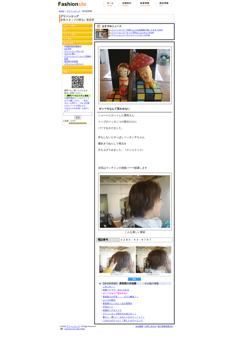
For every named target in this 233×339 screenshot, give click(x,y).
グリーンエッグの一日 (74, 51)
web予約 (67, 49)
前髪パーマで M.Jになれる (116, 290)
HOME (61, 11)
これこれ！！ (109, 286)
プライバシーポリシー (74, 64)
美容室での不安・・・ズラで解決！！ (121, 296)
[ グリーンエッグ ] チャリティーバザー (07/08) (130, 35)
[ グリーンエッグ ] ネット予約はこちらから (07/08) (132, 32)
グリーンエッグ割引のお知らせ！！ (119, 313)
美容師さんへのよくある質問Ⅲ (117, 303)
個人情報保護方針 (165, 326)
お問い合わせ (150, 326)
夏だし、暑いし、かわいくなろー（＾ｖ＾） (124, 317)
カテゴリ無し (70, 54)
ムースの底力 (109, 300)
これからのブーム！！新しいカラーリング (123, 320)
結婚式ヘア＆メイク (112, 310)
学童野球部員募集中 (73, 46)
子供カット (108, 307)
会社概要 (139, 326)
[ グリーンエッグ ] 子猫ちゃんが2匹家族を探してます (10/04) (136, 30)
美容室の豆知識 (71, 61)
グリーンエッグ (73, 11)
